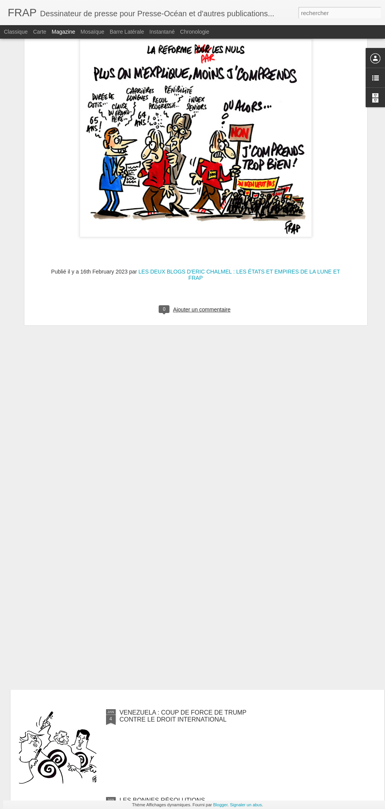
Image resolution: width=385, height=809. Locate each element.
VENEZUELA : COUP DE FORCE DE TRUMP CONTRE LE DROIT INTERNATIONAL (183, 716)
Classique (15, 32)
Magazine (63, 32)
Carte (39, 32)
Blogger (220, 804)
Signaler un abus (246, 804)
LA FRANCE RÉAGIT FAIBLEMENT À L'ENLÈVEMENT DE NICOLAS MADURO (177, 628)
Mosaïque (92, 32)
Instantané (162, 32)
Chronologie (194, 32)
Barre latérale (127, 32)
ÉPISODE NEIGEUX (148, 537)
